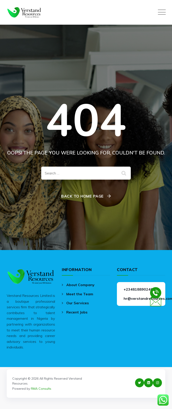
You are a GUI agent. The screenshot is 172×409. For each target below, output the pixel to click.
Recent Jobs (77, 312)
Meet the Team (79, 294)
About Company (80, 285)
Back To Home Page (82, 196)
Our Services (77, 303)
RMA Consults (41, 389)
